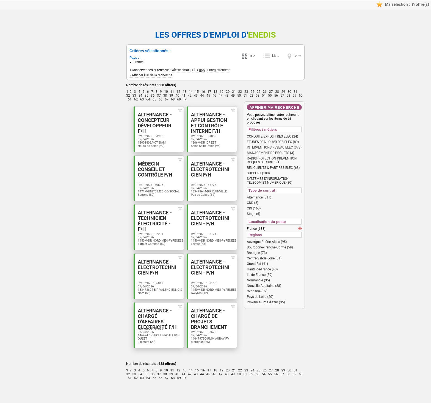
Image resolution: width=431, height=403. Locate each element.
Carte (298, 56)
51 (245, 95)
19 (221, 92)
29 (283, 92)
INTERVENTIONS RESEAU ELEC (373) (274, 147)
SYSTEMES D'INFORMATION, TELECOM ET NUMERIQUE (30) (269, 180)
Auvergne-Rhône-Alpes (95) (267, 242)
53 (257, 95)
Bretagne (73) (257, 253)
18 (215, 92)
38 (165, 95)
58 (288, 95)
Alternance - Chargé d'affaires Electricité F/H (152, 335)
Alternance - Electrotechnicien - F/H (212, 226)
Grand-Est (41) (257, 264)
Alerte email (181, 70)
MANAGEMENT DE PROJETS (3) (270, 153)
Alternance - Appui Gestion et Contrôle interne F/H (212, 123)
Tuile (251, 56)
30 (289, 92)
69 (179, 99)
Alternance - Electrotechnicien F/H (212, 173)
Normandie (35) (258, 280)
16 (203, 92)
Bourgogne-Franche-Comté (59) (270, 247)
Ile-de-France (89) (259, 275)
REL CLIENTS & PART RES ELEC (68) (273, 168)
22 (240, 92)
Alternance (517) (259, 197)
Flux (198, 70)
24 (252, 92)
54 (264, 95)
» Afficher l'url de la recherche (150, 75)
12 (178, 92)
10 (166, 92)
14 (191, 92)
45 (208, 95)
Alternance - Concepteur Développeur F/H (154, 120)
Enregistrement (218, 70)
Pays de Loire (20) (260, 297)
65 (154, 99)
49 (233, 95)
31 (296, 92)
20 (228, 92)
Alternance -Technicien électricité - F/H (154, 226)
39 (171, 95)
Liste (275, 56)
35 (146, 95)
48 (227, 95)
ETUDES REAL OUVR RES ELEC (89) (273, 142)
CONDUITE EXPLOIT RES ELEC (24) (272, 136)
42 (190, 95)
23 (246, 92)
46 (214, 95)
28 (277, 92)
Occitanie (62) (257, 291)
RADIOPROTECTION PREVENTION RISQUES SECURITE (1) (272, 160)
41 (184, 95)
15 (197, 92)
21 (234, 92)
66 (160, 99)
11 (172, 92)
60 (301, 95)
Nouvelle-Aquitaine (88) (264, 286)
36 (153, 95)
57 (282, 95)
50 (239, 95)
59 (295, 95)
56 (276, 95)
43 (196, 95)
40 (177, 95)
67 (167, 99)
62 (136, 99)
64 (148, 99)
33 (134, 95)
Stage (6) (253, 214)
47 (221, 95)
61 (130, 99)
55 (270, 95)
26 (265, 92)
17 (209, 92)
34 (140, 95)
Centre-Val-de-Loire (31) (264, 258)
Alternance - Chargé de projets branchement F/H (209, 338)
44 (202, 95)
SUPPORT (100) (258, 173)
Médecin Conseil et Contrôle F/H (154, 170)
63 (142, 99)
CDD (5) (252, 203)
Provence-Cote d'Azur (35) (266, 302)
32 (128, 95)
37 (159, 95)
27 (271, 92)
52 (251, 95)
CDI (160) (254, 208)
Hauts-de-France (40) (262, 269)
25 (259, 92)
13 (185, 92)
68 (173, 99)
